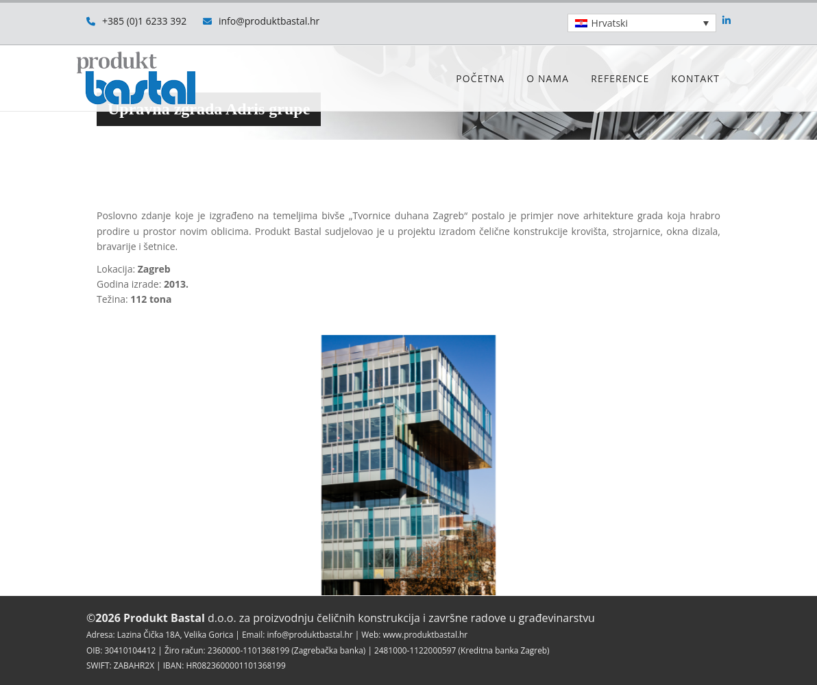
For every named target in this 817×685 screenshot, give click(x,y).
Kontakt (695, 78)
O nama (547, 78)
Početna (480, 78)
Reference (620, 78)
